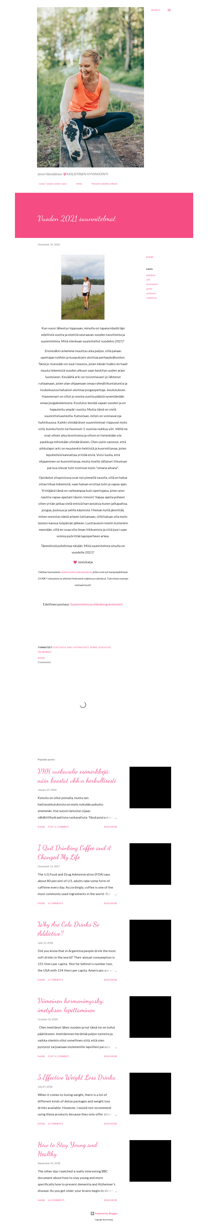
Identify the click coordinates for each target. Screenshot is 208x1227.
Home (77, 183)
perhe (149, 288)
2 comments (55, 979)
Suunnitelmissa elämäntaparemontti (96, 604)
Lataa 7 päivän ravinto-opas (51, 183)
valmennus (151, 297)
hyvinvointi (151, 284)
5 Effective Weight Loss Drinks (76, 1077)
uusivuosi (151, 293)
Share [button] (149, 257)
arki (148, 279)
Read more (110, 826)
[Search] (155, 10)
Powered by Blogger (104, 1213)
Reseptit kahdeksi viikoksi (103, 183)
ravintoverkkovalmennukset (76, 571)
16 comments (56, 1200)
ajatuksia (150, 275)
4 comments (55, 903)
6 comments (55, 1123)
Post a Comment (58, 826)
